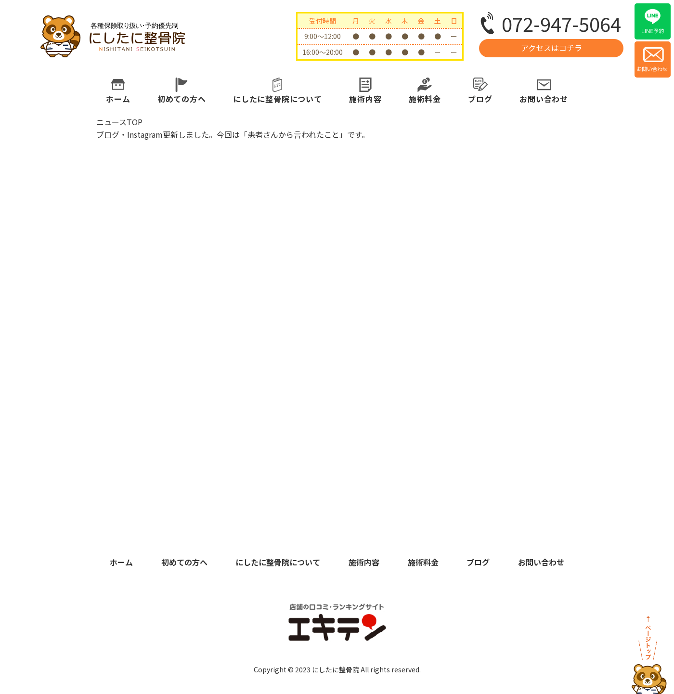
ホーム (118, 99)
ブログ (480, 99)
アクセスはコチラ (551, 47)
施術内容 (365, 99)
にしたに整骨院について (277, 99)
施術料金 (425, 99)
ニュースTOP (119, 122)
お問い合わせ (543, 99)
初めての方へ (181, 99)
